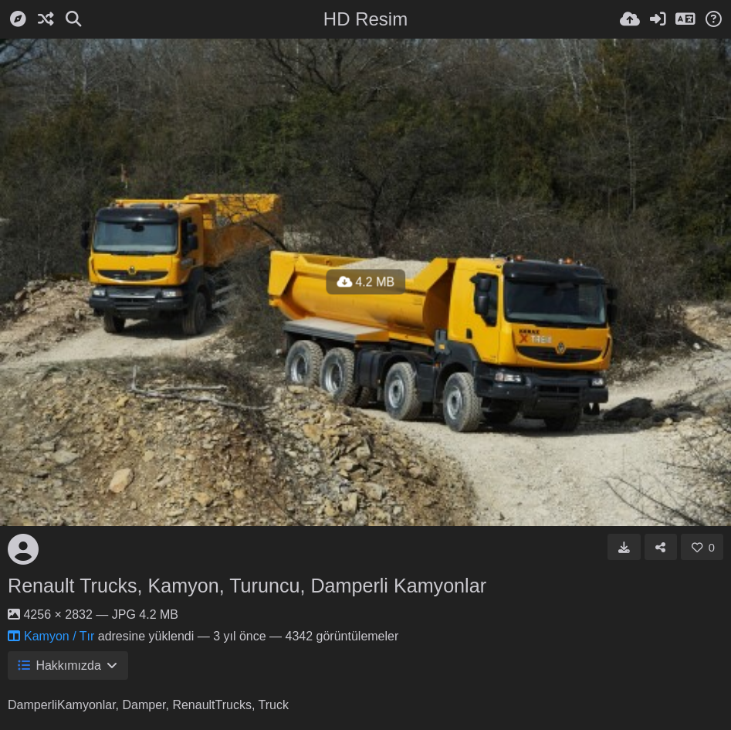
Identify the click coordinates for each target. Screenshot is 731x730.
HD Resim (365, 18)
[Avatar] (23, 549)
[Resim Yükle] (630, 19)
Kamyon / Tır (51, 636)
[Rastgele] (46, 19)
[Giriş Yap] (658, 19)
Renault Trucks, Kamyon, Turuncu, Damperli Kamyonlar (247, 585)
